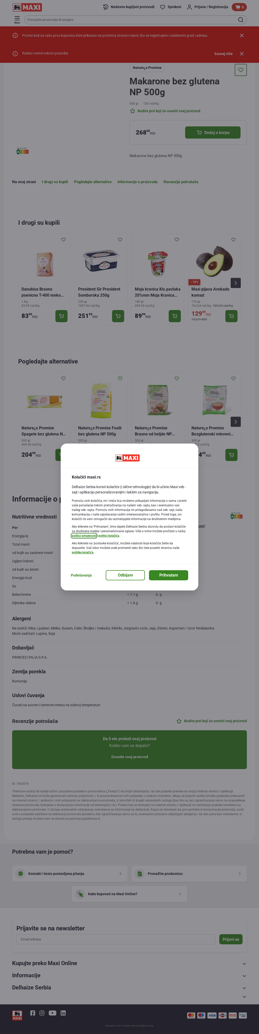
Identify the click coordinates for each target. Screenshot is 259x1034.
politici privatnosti (84, 536)
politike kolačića (82, 552)
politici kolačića (108, 536)
